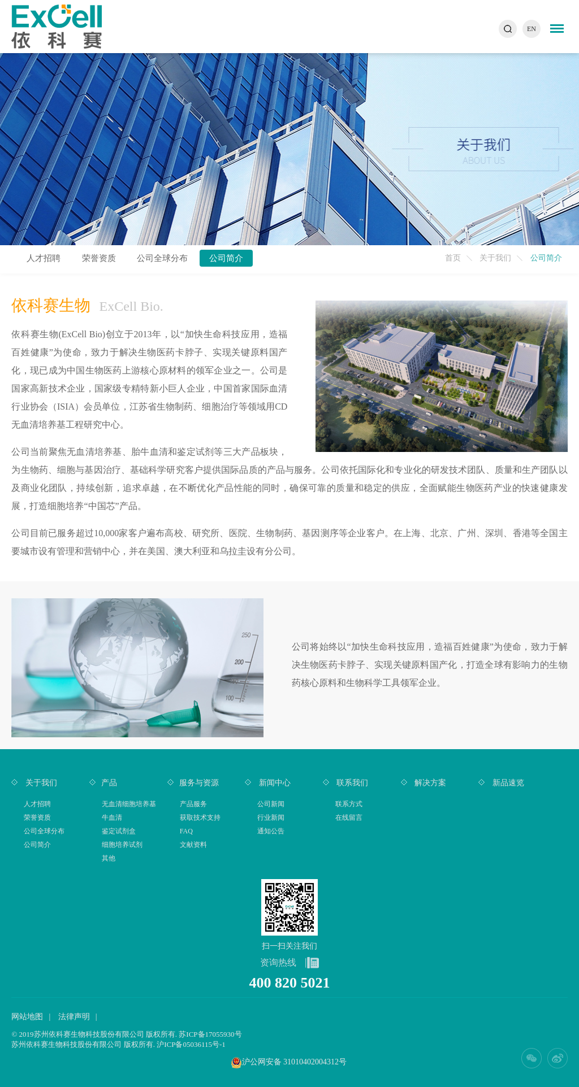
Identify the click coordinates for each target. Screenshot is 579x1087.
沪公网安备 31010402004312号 (294, 1062)
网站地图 (27, 1016)
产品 (109, 783)
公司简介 (226, 258)
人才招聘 (44, 258)
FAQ (186, 831)
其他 (108, 858)
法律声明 (74, 1016)
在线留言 (348, 817)
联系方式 (348, 804)
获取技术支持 (200, 817)
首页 (453, 258)
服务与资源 (199, 783)
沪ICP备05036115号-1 (191, 1044)
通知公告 (270, 831)
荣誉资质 (99, 258)
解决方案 (430, 783)
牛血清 (112, 817)
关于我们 (495, 258)
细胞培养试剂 (122, 845)
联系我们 (352, 783)
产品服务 (193, 804)
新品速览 (507, 783)
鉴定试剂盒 (119, 831)
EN (531, 29)
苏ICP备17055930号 (210, 1034)
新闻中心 (274, 783)
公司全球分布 (162, 258)
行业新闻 (270, 817)
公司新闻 (270, 804)
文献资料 (193, 845)
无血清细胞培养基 (129, 804)
